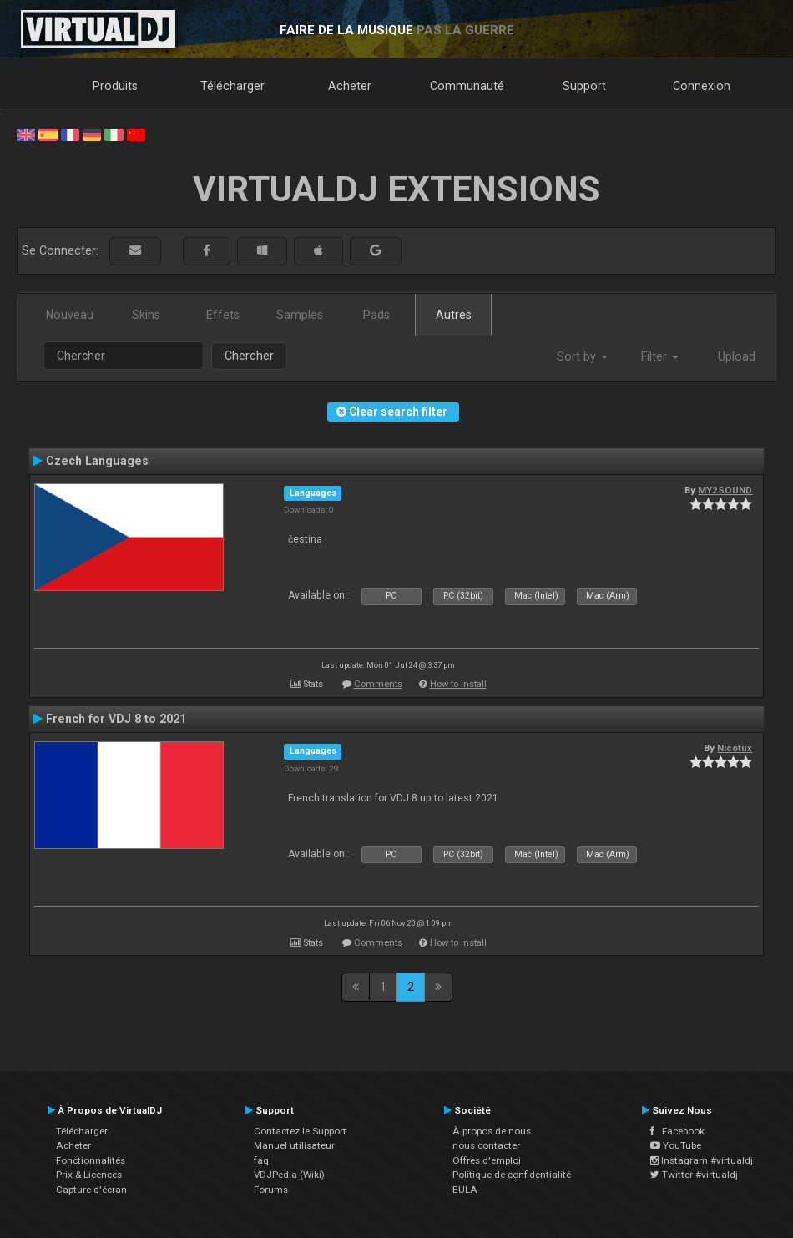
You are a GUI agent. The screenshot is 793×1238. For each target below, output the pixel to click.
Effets (223, 314)
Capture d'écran (91, 1189)
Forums (271, 1189)
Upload (736, 356)
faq (261, 1160)
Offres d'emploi (486, 1160)
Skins (146, 314)
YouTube (675, 1145)
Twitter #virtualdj (694, 1174)
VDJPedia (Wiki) (289, 1174)
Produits (115, 86)
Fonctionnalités (90, 1160)
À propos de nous (491, 1131)
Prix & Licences (89, 1174)
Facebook (677, 1131)
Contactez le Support (300, 1131)
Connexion (701, 86)
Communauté (467, 86)
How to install (458, 684)
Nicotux (734, 748)
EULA (464, 1189)
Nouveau (69, 314)
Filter (660, 356)
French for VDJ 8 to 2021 (116, 718)
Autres (454, 314)
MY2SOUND (725, 490)
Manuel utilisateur (294, 1145)
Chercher (249, 355)
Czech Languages (97, 460)
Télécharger (232, 86)
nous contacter (486, 1145)
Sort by (582, 356)
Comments (378, 684)
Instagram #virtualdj (701, 1160)
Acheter (349, 86)
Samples (299, 314)
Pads (376, 314)
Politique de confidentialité (511, 1174)
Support (584, 86)
